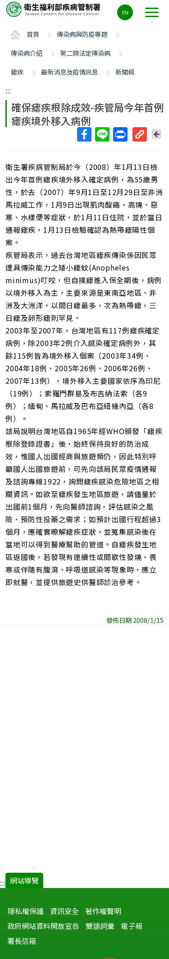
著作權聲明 (103, 911)
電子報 (131, 925)
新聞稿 (124, 71)
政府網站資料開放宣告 (43, 925)
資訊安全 (64, 911)
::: (8, 90)
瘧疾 (17, 71)
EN (125, 12)
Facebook (83, 134)
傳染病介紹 (26, 53)
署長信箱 (21, 940)
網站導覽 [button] (24, 880)
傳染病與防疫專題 (82, 34)
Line (102, 134)
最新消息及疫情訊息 (69, 71)
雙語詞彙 (100, 925)
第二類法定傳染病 (85, 53)
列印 (120, 134)
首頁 (33, 34)
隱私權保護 (26, 911)
